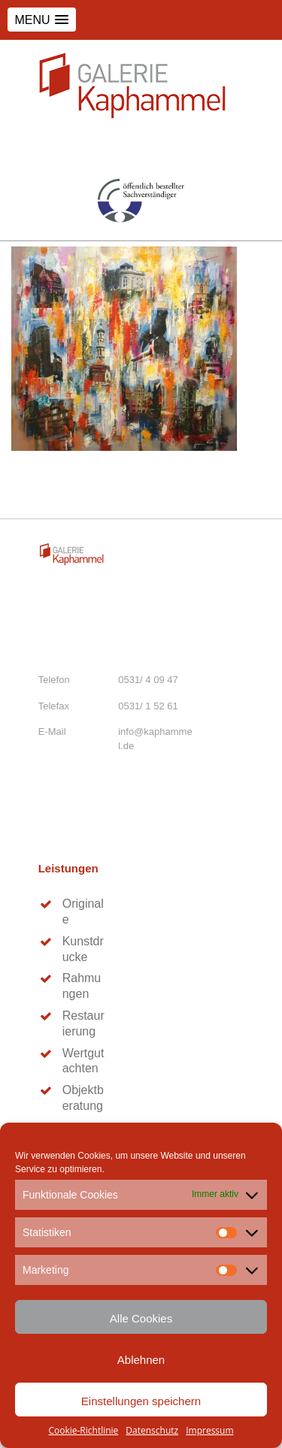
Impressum (209, 1430)
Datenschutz (152, 1430)
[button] (42, 20)
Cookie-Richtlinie (83, 1430)
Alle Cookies (141, 1318)
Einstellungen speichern (141, 1401)
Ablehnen (141, 1359)
